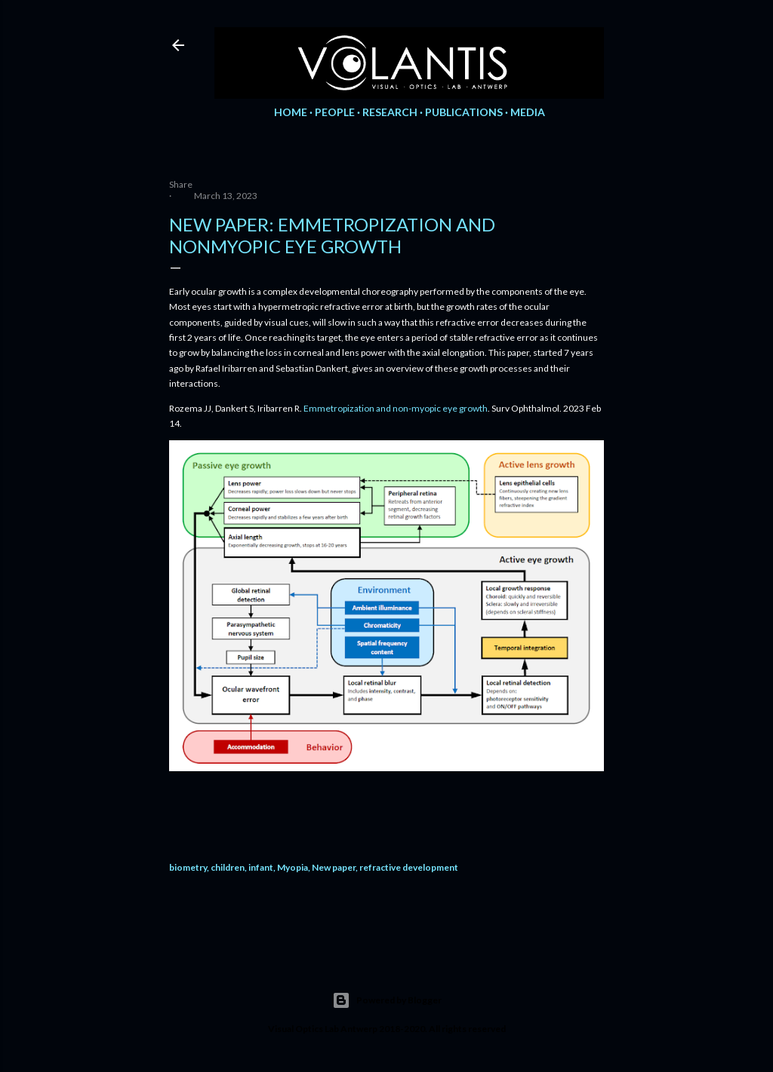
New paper (334, 867)
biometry (188, 867)
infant (260, 867)
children (228, 867)
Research (389, 112)
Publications (464, 112)
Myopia (292, 867)
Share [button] (180, 184)
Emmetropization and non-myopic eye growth (395, 408)
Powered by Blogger (387, 1000)
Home (290, 112)
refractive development (408, 867)
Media (527, 112)
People (335, 112)
